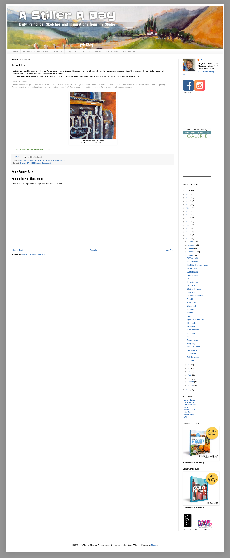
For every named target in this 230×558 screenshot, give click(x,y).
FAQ (69, 51)
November (192, 245)
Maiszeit (190, 316)
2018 (188, 218)
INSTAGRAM (112, 51)
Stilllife (62, 160)
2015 (188, 228)
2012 (188, 239)
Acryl (24, 160)
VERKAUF (57, 51)
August (191, 255)
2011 (188, 390)
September (192, 252)
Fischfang (191, 326)
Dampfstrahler (192, 262)
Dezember (192, 242)
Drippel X (190, 309)
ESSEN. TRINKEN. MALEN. (35, 51)
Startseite (93, 250)
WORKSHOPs (95, 51)
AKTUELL (13, 51)
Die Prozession (193, 330)
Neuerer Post (17, 250)
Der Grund (191, 333)
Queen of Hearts (193, 347)
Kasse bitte (48, 160)
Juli (189, 365)
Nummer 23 (191, 361)
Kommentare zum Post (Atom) (33, 254)
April (190, 375)
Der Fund (190, 337)
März (190, 378)
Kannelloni (191, 313)
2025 (188, 194)
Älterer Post (168, 250)
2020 (188, 211)
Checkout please (33, 160)
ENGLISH (79, 51)
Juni (189, 368)
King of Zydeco (193, 343)
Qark (189, 279)
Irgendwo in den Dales (196, 320)
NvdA (186, 407)
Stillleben (56, 160)
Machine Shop (192, 275)
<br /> (197, 160)
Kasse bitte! (191, 303)
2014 (188, 232)
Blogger (154, 545)
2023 (188, 201)
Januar (190, 385)
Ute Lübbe (188, 412)
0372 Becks (191, 292)
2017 (188, 222)
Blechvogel (191, 306)
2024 (188, 198)
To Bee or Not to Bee (195, 296)
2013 (188, 235)
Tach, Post (191, 285)
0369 (20, 160)
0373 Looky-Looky (194, 289)
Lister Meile (191, 323)
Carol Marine (189, 402)
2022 (188, 205)
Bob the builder (193, 357)
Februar (191, 382)
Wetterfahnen (192, 272)
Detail (42, 160)
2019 (188, 215)
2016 (188, 225)
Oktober (191, 248)
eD (201, 60)
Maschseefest (192, 350)
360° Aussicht (192, 258)
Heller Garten (192, 282)
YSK (185, 417)
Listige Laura (192, 268)
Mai (189, 372)
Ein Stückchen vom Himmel (198, 265)
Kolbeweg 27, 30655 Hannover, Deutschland (35, 163)
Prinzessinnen (192, 340)
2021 (188, 208)
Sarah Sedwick (190, 405)
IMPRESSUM (128, 51)
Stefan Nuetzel (190, 400)
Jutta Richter (189, 415)
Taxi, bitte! (191, 299)
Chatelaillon (191, 354)
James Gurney (189, 410)
